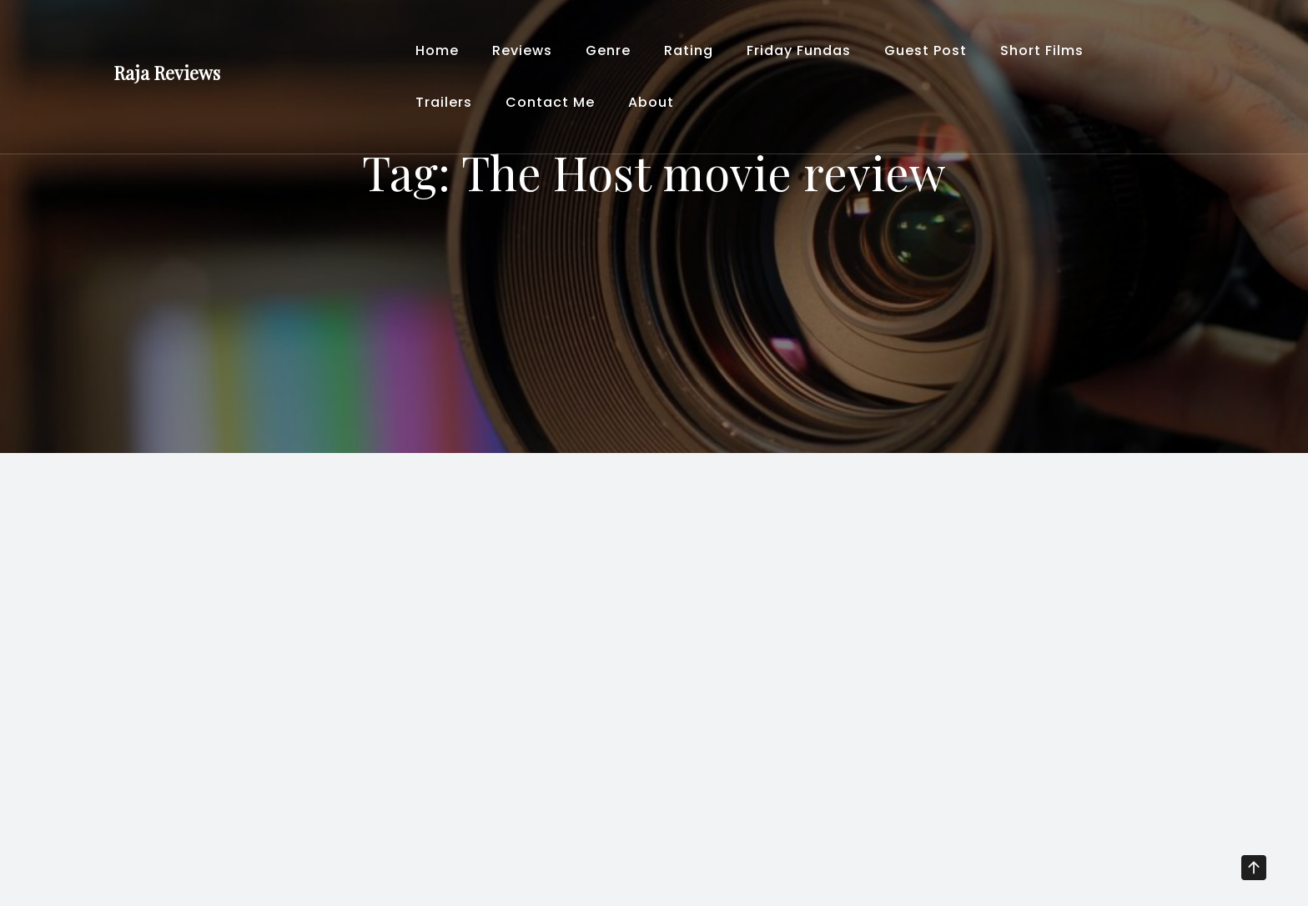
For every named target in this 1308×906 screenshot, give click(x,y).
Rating (688, 50)
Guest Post (925, 50)
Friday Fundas (799, 50)
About (651, 102)
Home (437, 50)
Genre (608, 50)
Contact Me (550, 102)
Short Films (1042, 50)
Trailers (443, 102)
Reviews (522, 50)
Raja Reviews (166, 72)
